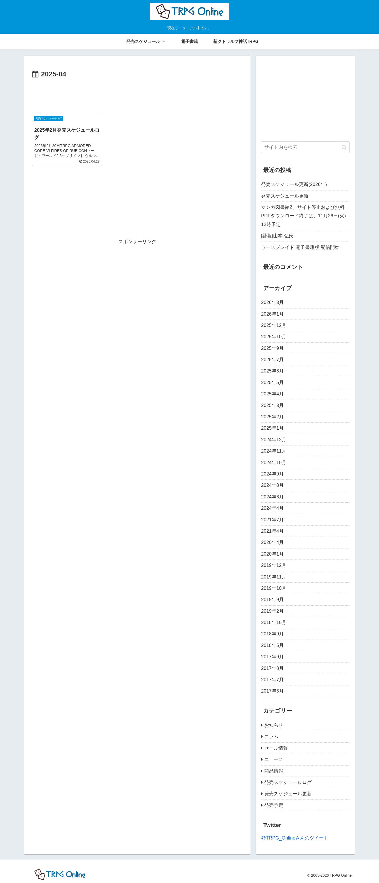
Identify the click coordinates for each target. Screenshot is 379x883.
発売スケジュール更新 (284, 196)
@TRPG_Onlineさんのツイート (294, 838)
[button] (344, 147)
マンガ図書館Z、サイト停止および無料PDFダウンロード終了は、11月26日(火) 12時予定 (303, 216)
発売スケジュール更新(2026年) (294, 184)
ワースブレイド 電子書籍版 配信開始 (300, 247)
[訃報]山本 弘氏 (277, 235)
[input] (305, 147)
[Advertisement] (137, 95)
